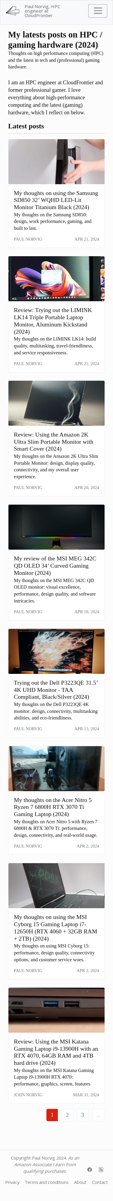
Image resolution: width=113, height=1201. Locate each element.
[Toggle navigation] (97, 11)
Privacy (12, 1182)
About (80, 1182)
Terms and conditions (47, 1182)
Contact (100, 1182)
